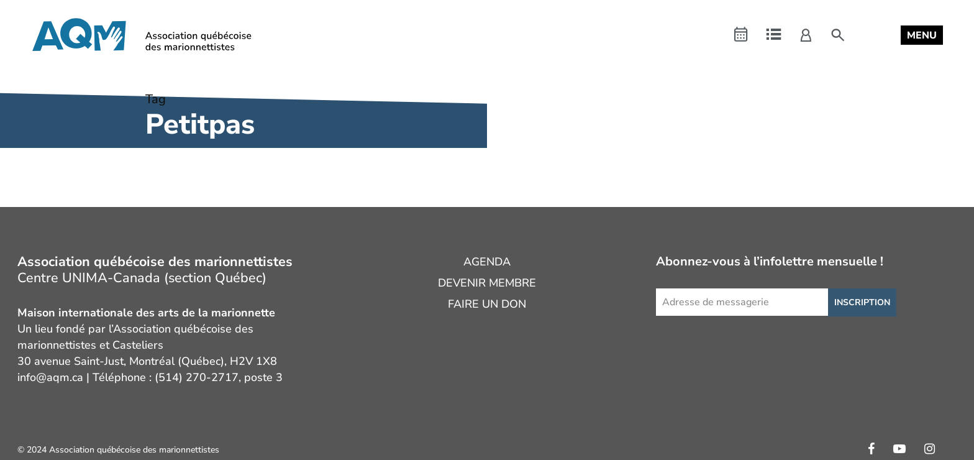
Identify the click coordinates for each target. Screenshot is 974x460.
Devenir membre (487, 282)
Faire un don (487, 304)
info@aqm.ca (50, 377)
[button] (922, 35)
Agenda (487, 261)
